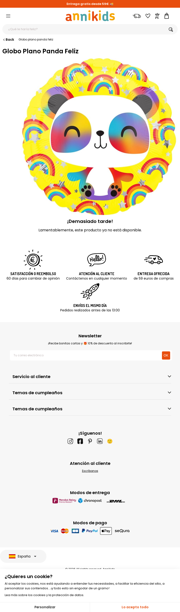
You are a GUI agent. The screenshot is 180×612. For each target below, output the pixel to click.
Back (8, 39)
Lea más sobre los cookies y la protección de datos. (44, 595)
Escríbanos (90, 471)
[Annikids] (90, 15)
